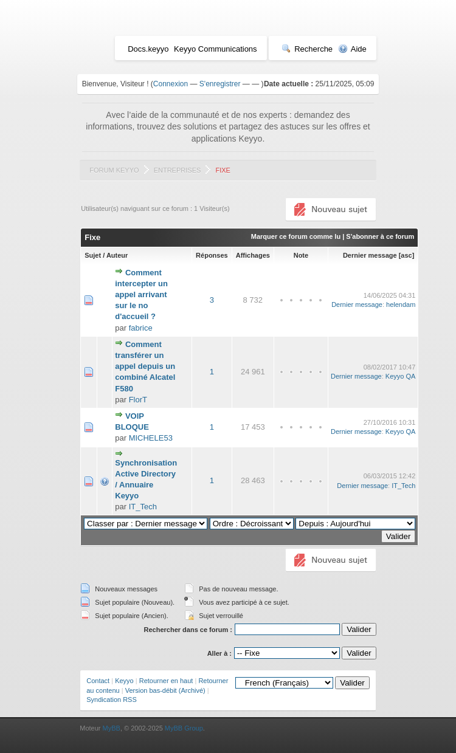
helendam (400, 304)
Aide (352, 48)
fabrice (141, 327)
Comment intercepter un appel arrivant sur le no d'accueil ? (141, 294)
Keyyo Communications (215, 48)
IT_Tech (143, 506)
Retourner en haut (166, 680)
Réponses (212, 255)
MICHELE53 (151, 437)
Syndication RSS (111, 699)
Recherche (307, 48)
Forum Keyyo (114, 170)
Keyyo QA (400, 376)
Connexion (170, 84)
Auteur (117, 255)
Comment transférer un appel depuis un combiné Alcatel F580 (145, 366)
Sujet (93, 255)
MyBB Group (184, 728)
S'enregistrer (220, 84)
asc (406, 255)
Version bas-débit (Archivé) (165, 690)
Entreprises (177, 170)
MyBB (111, 728)
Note (301, 255)
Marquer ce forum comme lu (295, 236)
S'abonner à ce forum (380, 236)
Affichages (253, 255)
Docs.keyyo (148, 48)
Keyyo (124, 680)
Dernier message (370, 255)
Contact (97, 680)
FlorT (138, 399)
